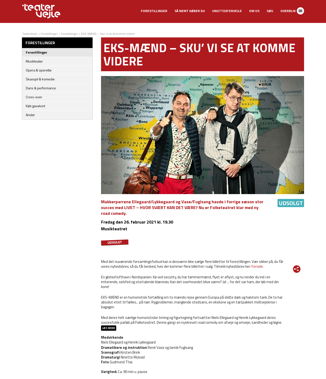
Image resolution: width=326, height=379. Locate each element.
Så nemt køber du (190, 10)
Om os (254, 10)
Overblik (288, 10)
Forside (257, 266)
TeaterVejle (29, 33)
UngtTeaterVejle (227, 10)
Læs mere (108, 328)
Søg (270, 10)
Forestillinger (154, 10)
